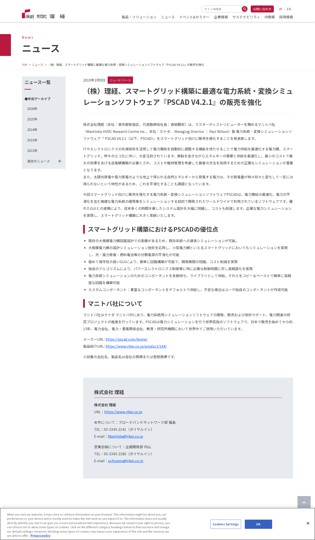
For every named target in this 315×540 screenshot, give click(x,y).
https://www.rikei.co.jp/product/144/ (136, 346)
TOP (24, 65)
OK (258, 525)
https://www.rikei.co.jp (123, 411)
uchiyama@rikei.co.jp (125, 460)
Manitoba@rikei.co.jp (125, 436)
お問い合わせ (262, 9)
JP (280, 9)
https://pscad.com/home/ (126, 339)
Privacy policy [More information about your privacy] (40, 536)
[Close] (308, 524)
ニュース (37, 65)
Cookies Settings (226, 525)
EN (289, 9)
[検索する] (244, 9)
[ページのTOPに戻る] (304, 502)
